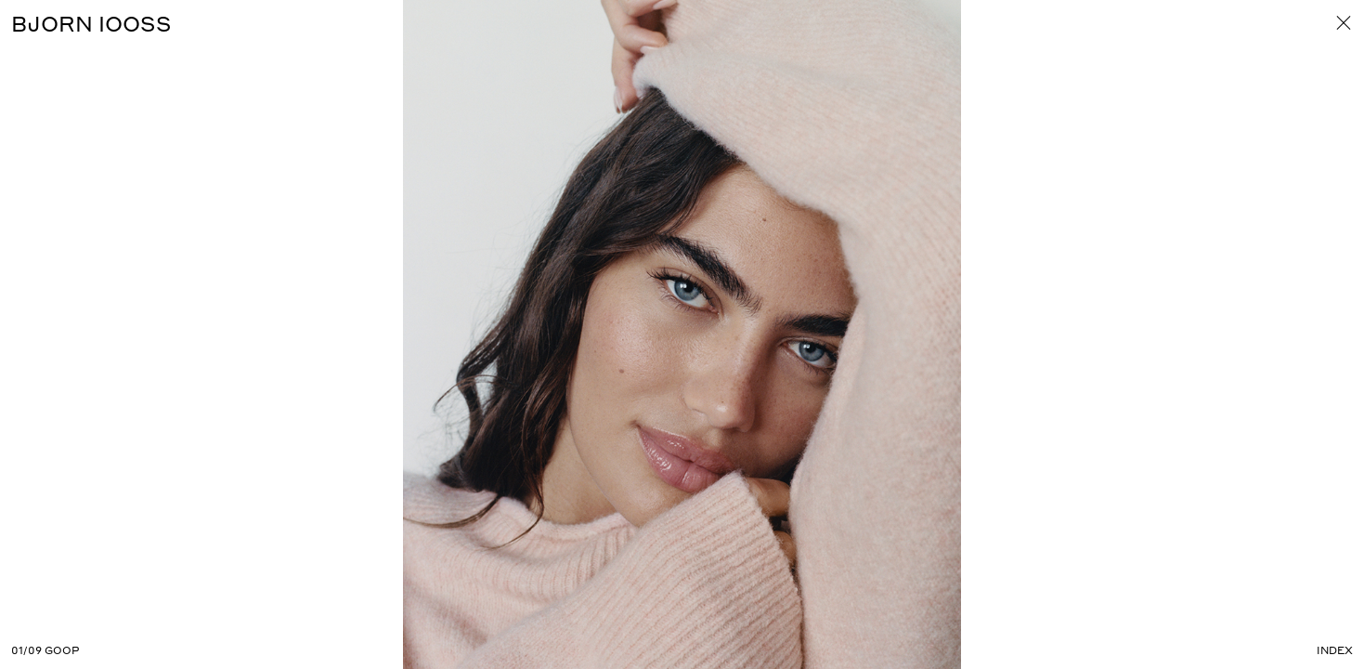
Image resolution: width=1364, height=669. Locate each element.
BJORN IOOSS (91, 23)
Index (1335, 650)
